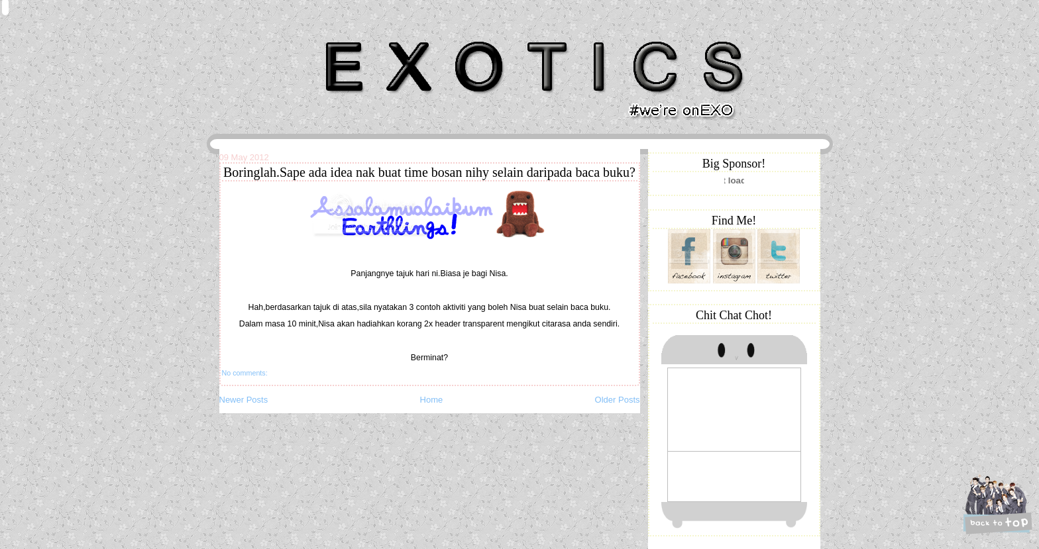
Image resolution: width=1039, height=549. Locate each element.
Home (431, 400)
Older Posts (617, 400)
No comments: (245, 373)
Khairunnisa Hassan (364, 36)
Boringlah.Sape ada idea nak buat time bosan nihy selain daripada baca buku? (429, 172)
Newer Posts (243, 400)
